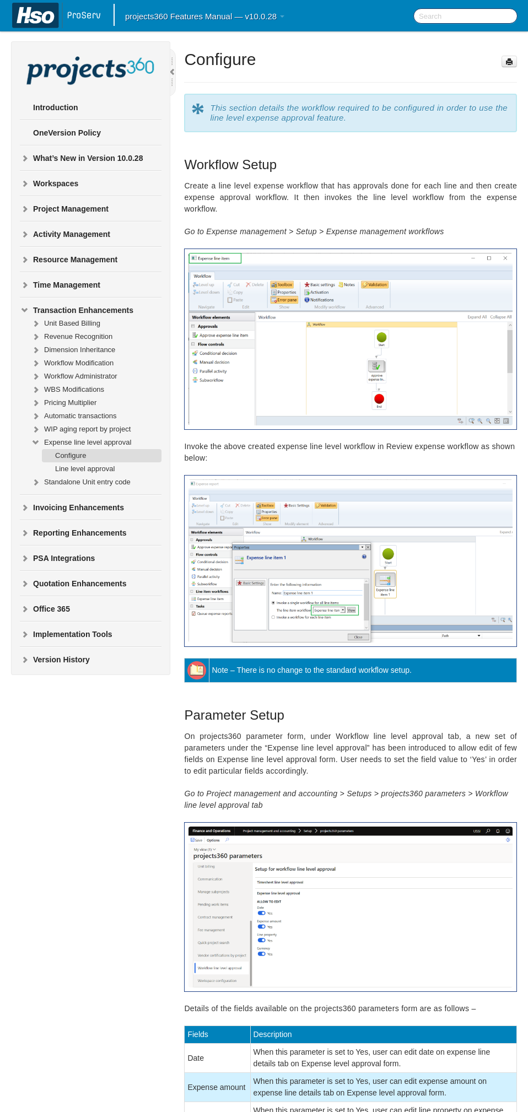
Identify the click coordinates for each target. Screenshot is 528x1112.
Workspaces (49, 183)
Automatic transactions (74, 416)
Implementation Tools (66, 634)
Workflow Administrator (74, 376)
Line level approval (85, 469)
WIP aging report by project (81, 429)
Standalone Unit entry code (81, 482)
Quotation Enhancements (73, 583)
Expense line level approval (81, 442)
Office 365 (45, 609)
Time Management (60, 285)
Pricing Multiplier (63, 402)
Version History (55, 659)
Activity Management (65, 234)
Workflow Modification (72, 363)
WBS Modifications (67, 389)
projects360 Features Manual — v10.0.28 (204, 16)
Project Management (64, 208)
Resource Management (68, 259)
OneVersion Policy (67, 132)
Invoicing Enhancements (72, 507)
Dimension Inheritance (73, 350)
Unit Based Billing (65, 323)
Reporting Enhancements (73, 532)
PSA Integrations (57, 558)
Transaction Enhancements (76, 310)
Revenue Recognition (71, 336)
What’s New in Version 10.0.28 (81, 158)
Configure (70, 455)
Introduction (55, 107)
